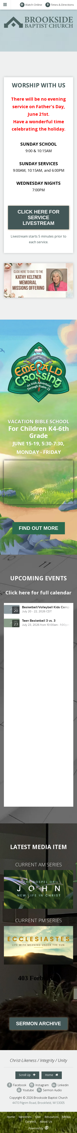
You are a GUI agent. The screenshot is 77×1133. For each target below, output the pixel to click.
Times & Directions (59, 4)
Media (66, 1117)
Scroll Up (27, 1075)
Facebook (16, 1085)
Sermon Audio (49, 1090)
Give (38, 1117)
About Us (46, 1121)
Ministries (25, 1117)
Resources (52, 1117)
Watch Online (31, 4)
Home (51, 1075)
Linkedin (60, 1085)
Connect (30, 1121)
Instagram (38, 1085)
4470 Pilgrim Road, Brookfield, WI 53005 (38, 1103)
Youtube (25, 1090)
